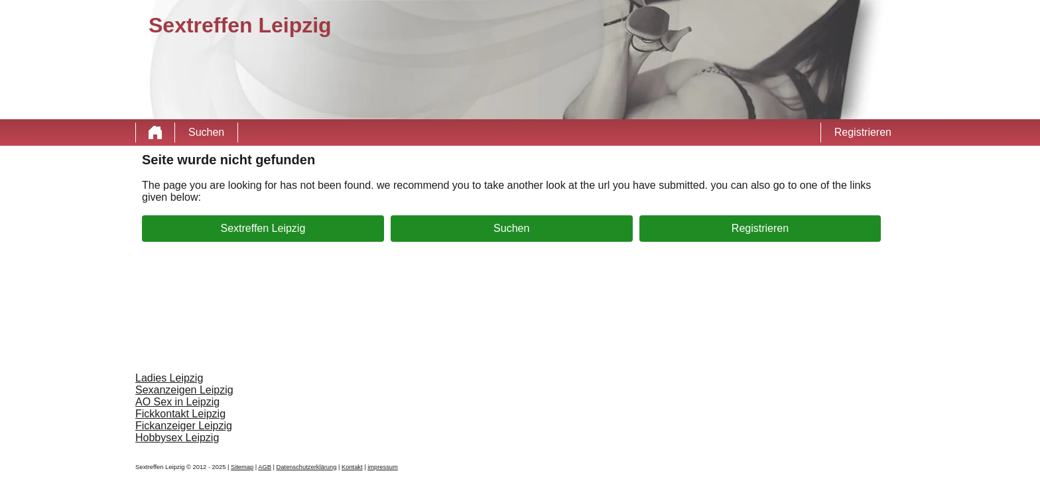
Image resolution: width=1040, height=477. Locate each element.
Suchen (206, 132)
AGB (264, 467)
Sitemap (242, 467)
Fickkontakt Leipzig (180, 413)
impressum (382, 467)
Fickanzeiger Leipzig (183, 425)
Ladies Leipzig (169, 378)
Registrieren (862, 132)
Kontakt (352, 467)
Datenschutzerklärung (307, 467)
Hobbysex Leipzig (177, 437)
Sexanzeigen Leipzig (184, 390)
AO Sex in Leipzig (177, 401)
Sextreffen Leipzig (263, 228)
